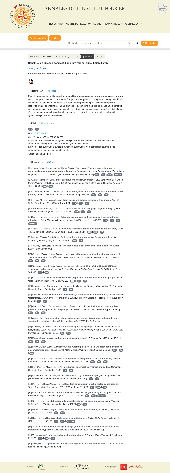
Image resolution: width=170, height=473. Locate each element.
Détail (33, 123)
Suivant (100, 56)
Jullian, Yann (34, 68)
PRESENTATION (56, 24)
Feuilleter (55, 38)
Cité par (51, 162)
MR (30, 129)
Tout (130, 43)
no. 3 (76, 56)
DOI (96, 175)
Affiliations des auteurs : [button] (40, 154)
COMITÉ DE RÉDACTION (78, 24)
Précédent (34, 56)
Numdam (117, 175)
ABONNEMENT (132, 24)
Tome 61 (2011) (62, 56)
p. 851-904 (87, 56)
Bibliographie (36, 162)
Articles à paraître (38, 38)
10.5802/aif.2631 (42, 133)
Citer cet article (47, 123)
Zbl (36, 129)
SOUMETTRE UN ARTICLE (107, 24)
